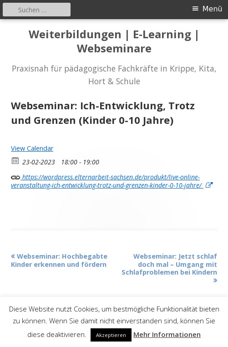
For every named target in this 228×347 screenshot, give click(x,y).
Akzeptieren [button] (111, 335)
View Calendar (32, 148)
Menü (213, 9)
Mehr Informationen (167, 334)
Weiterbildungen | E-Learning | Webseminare (114, 41)
